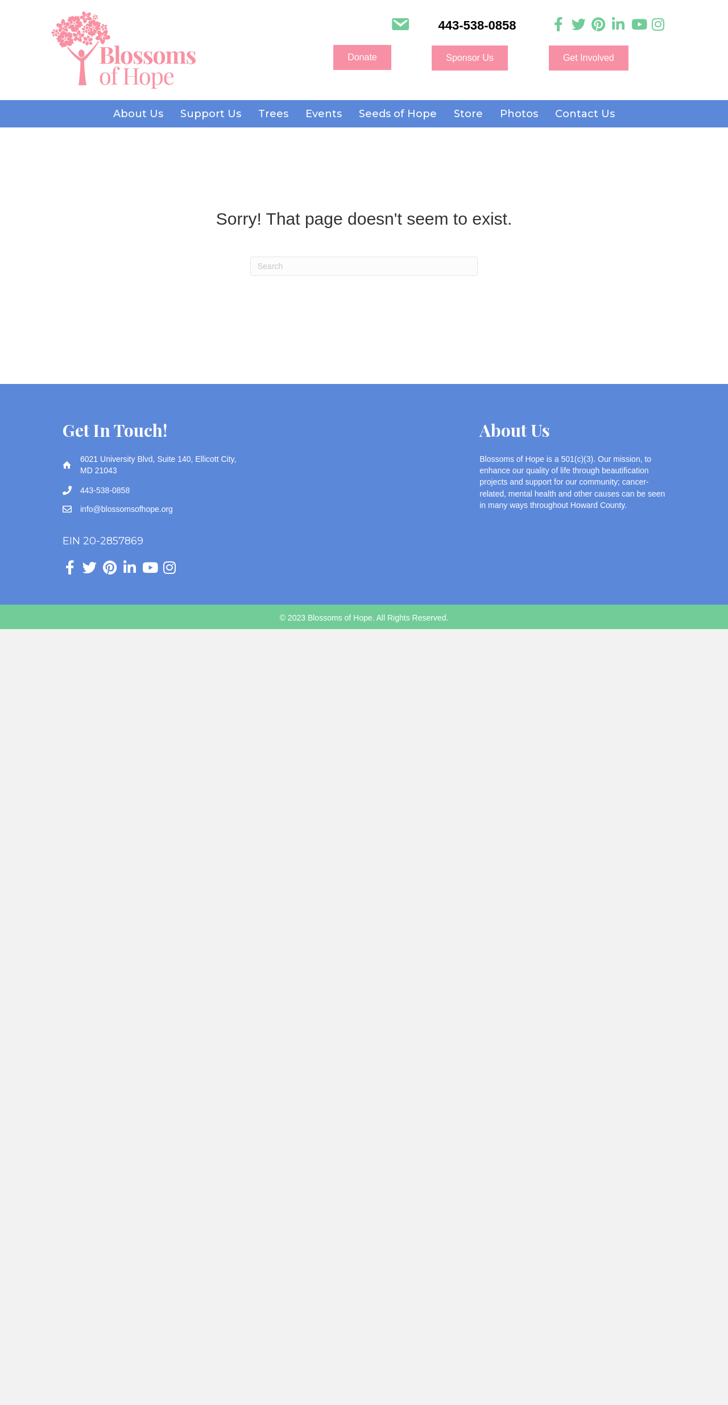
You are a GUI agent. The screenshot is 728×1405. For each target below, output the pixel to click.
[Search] (364, 266)
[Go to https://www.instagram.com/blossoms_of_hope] (658, 24)
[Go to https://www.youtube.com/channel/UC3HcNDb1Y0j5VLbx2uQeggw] (638, 24)
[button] (362, 57)
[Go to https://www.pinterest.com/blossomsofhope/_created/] (599, 24)
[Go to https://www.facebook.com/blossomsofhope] (559, 24)
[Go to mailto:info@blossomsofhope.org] (400, 25)
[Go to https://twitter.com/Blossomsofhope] (579, 24)
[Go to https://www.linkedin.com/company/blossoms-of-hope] (618, 24)
